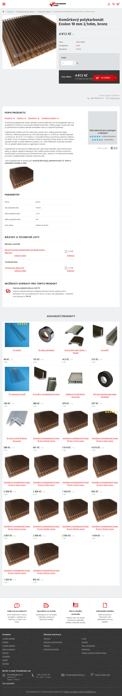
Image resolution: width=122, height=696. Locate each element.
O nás (84, 638)
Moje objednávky (88, 646)
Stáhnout (70, 255)
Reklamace (86, 649)
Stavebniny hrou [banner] (58, 4)
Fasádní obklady (8, 638)
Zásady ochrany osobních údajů (94, 653)
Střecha (10, 11)
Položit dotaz (113, 98)
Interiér (5, 660)
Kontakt (85, 642)
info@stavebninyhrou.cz (75, 674)
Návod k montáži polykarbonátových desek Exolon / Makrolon (25, 251)
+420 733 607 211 (96, 98)
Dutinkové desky (44, 11)
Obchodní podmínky (51, 649)
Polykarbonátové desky (25, 11)
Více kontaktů (8, 683)
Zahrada (5, 663)
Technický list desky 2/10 (14, 268)
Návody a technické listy (53, 642)
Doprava (47, 638)
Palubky (5, 642)
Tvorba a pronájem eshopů (73, 692)
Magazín (47, 646)
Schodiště (6, 656)
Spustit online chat (102, 674)
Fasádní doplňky (8, 646)
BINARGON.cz (90, 692)
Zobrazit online (20, 255)
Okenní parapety (8, 649)
